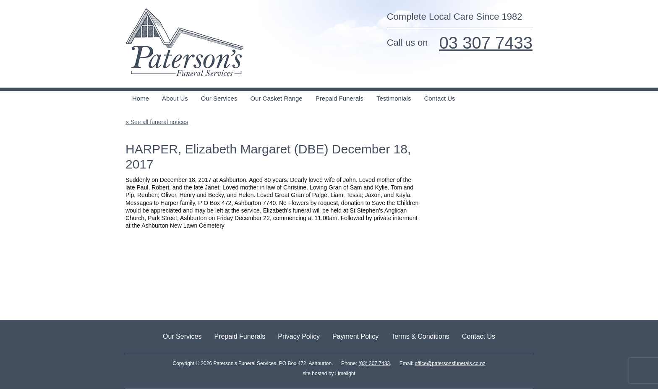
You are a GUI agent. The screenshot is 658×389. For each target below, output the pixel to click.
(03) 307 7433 (374, 363)
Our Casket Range (276, 98)
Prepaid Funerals (339, 98)
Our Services (219, 98)
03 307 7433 (486, 43)
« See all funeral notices (156, 122)
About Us (175, 98)
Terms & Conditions (420, 336)
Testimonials (393, 98)
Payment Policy (355, 336)
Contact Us (439, 98)
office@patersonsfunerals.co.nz (450, 363)
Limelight (344, 373)
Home (140, 98)
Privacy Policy (299, 336)
